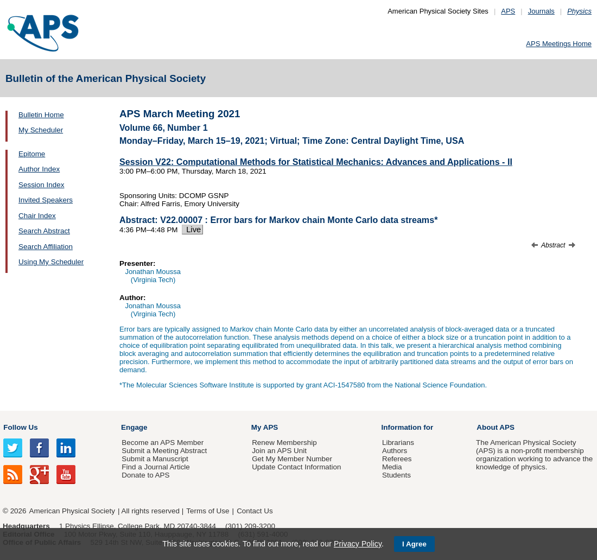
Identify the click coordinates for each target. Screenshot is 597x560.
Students (396, 475)
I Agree (414, 544)
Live (192, 229)
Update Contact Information (296, 467)
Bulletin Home (41, 115)
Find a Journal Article (155, 467)
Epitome (31, 154)
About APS (496, 427)
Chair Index (37, 216)
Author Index (39, 169)
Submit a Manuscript (155, 459)
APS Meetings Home (559, 44)
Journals (541, 11)
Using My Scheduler (51, 262)
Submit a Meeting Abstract (164, 451)
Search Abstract (44, 231)
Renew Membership (284, 442)
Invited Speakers (45, 200)
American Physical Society (72, 511)
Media (392, 467)
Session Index (41, 185)
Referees (397, 459)
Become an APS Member (163, 442)
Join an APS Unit (279, 451)
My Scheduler (40, 130)
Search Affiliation (45, 247)
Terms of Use (207, 511)
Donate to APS (145, 475)
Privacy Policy (358, 543)
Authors (394, 451)
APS (508, 11)
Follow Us (20, 427)
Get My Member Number (292, 459)
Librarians (398, 442)
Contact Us (254, 511)
